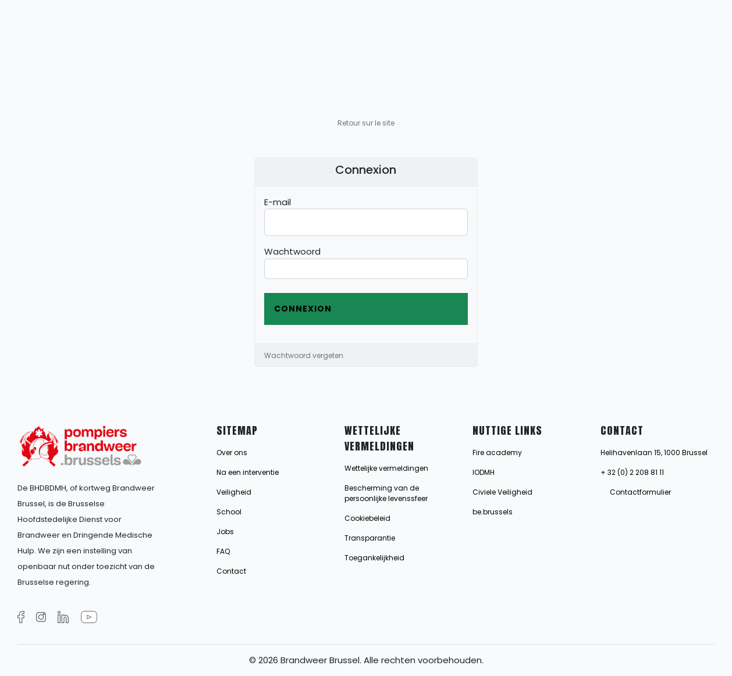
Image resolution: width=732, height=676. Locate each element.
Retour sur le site (366, 123)
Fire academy (497, 452)
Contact (231, 571)
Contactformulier (640, 492)
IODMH (483, 472)
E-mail (277, 202)
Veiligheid (233, 492)
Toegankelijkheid (374, 558)
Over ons (231, 452)
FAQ (223, 551)
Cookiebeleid (367, 518)
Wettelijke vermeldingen (386, 468)
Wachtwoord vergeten (303, 355)
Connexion (303, 308)
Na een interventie (247, 472)
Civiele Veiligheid (502, 492)
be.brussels (492, 512)
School (228, 512)
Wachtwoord (292, 251)
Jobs (225, 531)
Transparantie (369, 538)
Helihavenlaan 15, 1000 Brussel (654, 452)
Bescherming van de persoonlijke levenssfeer (386, 493)
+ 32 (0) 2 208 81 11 (632, 472)
